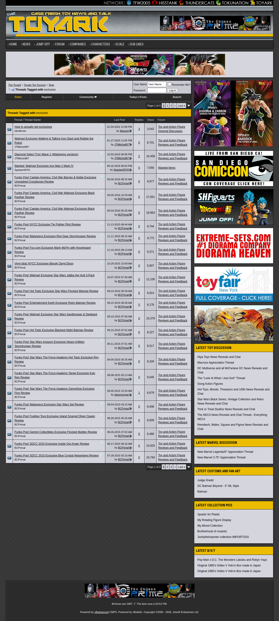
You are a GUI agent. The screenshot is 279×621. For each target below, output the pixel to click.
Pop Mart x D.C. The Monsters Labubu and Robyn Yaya (232, 559)
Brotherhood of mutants (212, 531)
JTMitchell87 (22, 146)
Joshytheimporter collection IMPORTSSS (223, 537)
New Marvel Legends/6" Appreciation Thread (225, 451)
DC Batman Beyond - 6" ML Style (218, 486)
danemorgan (122, 394)
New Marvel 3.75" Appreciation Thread (221, 457)
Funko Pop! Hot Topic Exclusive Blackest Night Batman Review (54, 330)
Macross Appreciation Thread (215, 362)
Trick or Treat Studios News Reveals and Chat (226, 409)
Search (177, 97)
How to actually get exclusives (33, 126)
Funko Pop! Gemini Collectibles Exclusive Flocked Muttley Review (56, 432)
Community (88, 97)
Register (47, 97)
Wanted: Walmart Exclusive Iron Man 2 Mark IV (44, 166)
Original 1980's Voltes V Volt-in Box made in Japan (229, 565)
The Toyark (14, 85)
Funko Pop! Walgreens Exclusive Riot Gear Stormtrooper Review (55, 236)
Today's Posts (137, 97)
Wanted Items (167, 167)
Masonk (124, 130)
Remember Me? (179, 84)
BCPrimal (20, 185)
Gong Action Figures (210, 383)
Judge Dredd (205, 480)
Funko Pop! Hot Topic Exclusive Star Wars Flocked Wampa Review (56, 291)
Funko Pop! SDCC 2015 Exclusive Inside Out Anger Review (52, 443)
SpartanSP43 (22, 169)
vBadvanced (101, 612)
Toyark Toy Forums (35, 85)
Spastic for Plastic (208, 514)
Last (181, 105)
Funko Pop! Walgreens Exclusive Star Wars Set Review (49, 404)
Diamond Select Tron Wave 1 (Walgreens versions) (46, 154)
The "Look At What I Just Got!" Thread (221, 378)
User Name (140, 84)
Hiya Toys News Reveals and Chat (219, 357)
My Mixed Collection (209, 525)
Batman (202, 491)
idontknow (20, 130)
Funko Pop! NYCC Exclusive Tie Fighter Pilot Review (48, 224)
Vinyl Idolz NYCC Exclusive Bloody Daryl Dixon (44, 263)
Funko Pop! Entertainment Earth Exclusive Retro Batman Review (55, 302)
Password (139, 90)
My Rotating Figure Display (214, 520)
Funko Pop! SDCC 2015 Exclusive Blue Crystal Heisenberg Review (57, 455)
